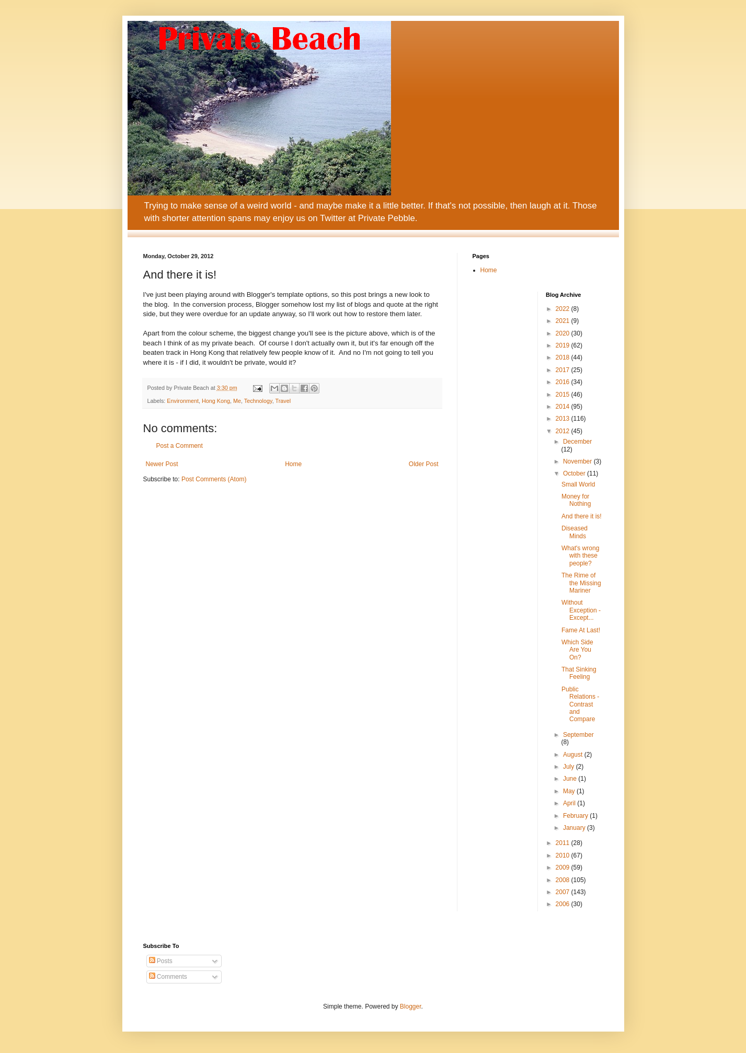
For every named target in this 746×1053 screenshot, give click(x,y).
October (575, 473)
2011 (563, 843)
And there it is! (581, 516)
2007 (563, 892)
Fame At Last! (580, 630)
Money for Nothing (576, 500)
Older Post (424, 464)
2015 (563, 394)
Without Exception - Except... (581, 610)
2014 (563, 406)
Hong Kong (216, 401)
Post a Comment (179, 445)
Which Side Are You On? (577, 650)
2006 (563, 904)
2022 (563, 309)
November (578, 461)
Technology (258, 401)
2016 (563, 382)
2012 (563, 431)
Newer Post (162, 464)
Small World (578, 484)
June (570, 778)
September (578, 734)
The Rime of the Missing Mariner (581, 583)
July (569, 766)
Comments (168, 976)
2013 (563, 418)
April (570, 803)
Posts (161, 961)
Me (237, 401)
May (570, 791)
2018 (563, 357)
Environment (183, 401)
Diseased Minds (574, 532)
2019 (563, 345)
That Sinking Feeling (578, 673)
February (576, 815)
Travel (283, 401)
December (577, 441)
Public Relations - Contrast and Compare (580, 704)
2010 (563, 855)
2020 (563, 333)
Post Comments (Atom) (214, 479)
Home (293, 464)
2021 (563, 321)
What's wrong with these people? (580, 556)
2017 (563, 370)
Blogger (410, 1006)
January (575, 827)
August (573, 754)
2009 (563, 867)
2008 (563, 880)
